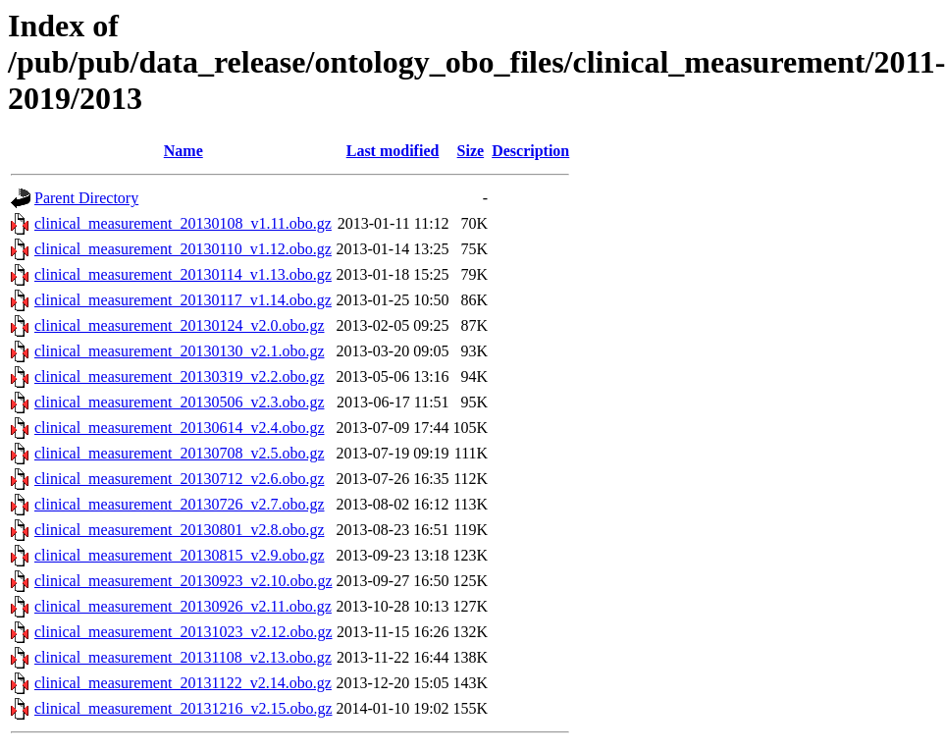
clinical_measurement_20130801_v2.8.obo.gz (179, 529)
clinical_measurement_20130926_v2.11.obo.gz (183, 606)
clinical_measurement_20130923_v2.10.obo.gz (183, 580)
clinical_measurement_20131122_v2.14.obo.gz (183, 682)
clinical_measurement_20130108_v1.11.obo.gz (183, 223)
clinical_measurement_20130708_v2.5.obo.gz (179, 453)
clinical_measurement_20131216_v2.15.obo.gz (183, 708)
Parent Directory (86, 197)
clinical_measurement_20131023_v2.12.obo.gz (183, 631)
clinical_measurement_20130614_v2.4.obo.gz (179, 427)
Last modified (393, 150)
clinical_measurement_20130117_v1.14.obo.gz (183, 300)
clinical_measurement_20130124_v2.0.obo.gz (179, 325)
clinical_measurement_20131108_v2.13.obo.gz (183, 657)
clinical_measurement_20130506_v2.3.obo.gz (179, 402)
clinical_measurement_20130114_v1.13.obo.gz (183, 274)
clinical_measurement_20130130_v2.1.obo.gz (179, 351)
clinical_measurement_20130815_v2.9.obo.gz (179, 555)
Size (471, 150)
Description (530, 150)
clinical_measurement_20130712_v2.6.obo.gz (179, 478)
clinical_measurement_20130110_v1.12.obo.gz (183, 249)
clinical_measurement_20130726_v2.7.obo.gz (179, 504)
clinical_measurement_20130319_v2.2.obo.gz (179, 376)
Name (183, 150)
